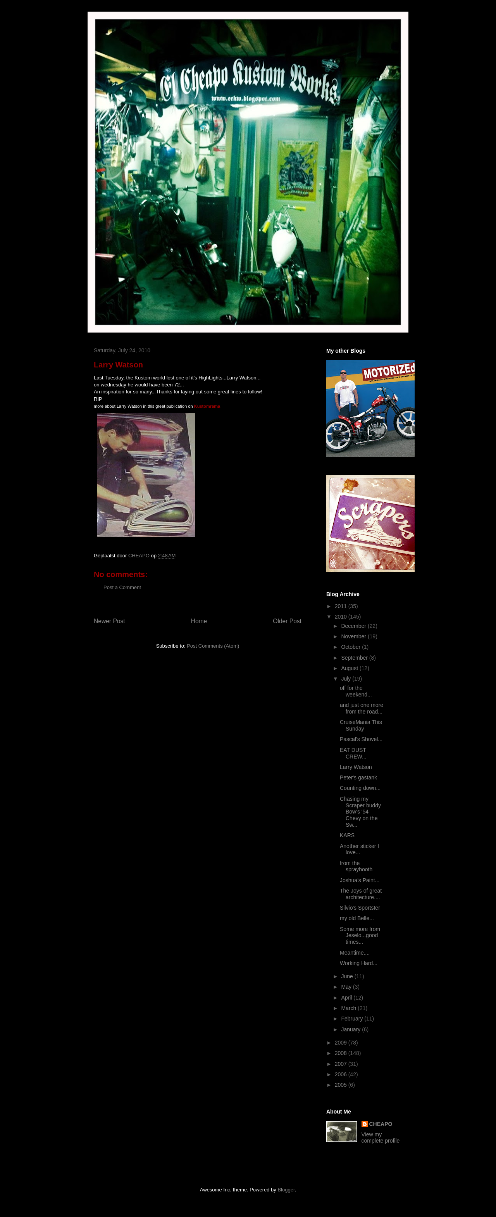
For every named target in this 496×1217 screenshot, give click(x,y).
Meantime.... (355, 953)
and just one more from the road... (361, 708)
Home (199, 621)
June (347, 976)
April (347, 998)
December (354, 626)
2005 (341, 1085)
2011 (341, 606)
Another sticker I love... (359, 849)
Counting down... (360, 788)
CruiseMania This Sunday (361, 725)
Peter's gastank (358, 777)
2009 (341, 1042)
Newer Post (109, 621)
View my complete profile (381, 1137)
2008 (341, 1053)
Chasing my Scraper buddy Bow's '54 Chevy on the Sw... (360, 812)
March (349, 1008)
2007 (341, 1064)
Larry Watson (356, 767)
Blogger (285, 1190)
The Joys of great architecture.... (361, 894)
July (346, 679)
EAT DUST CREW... (353, 753)
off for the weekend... (356, 691)
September (355, 658)
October (351, 647)
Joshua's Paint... (359, 880)
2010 (341, 617)
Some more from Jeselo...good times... (360, 935)
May (347, 987)
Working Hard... (358, 963)
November (354, 636)
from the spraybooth (356, 866)
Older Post (287, 621)
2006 (341, 1074)
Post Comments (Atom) (213, 646)
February (352, 1018)
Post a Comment (122, 587)
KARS (347, 835)
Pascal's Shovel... (361, 739)
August (350, 668)
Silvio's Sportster (360, 908)
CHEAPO (381, 1124)
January (351, 1029)
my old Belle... (357, 918)
